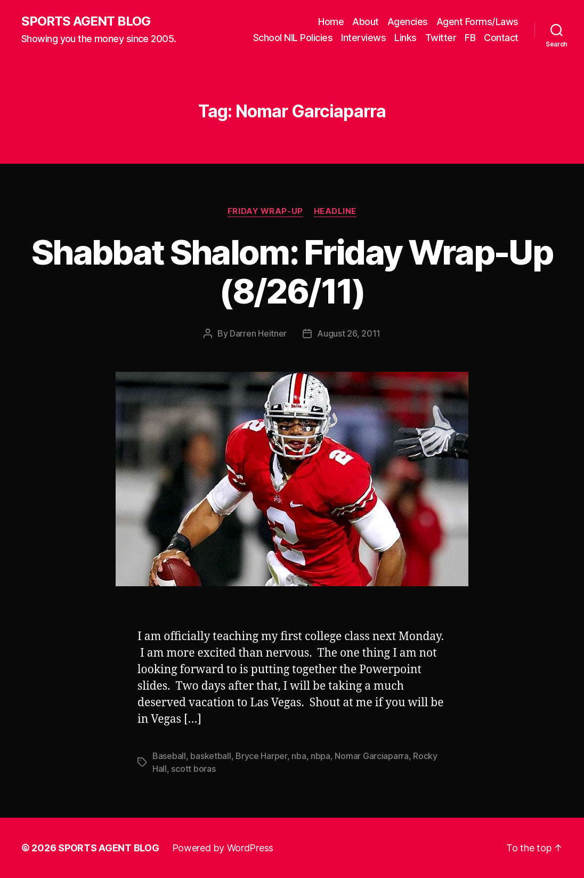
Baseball (169, 756)
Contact (501, 37)
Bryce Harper (261, 756)
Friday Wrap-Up (265, 211)
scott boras (193, 768)
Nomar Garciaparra (371, 756)
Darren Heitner (258, 333)
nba (298, 756)
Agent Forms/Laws (477, 21)
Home (331, 21)
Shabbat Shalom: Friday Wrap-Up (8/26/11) (292, 272)
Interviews (363, 37)
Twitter (441, 37)
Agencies (407, 21)
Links (405, 37)
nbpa (320, 756)
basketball (210, 756)
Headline (335, 211)
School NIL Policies (293, 37)
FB (470, 37)
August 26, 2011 (348, 333)
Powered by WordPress (223, 847)
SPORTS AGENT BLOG (85, 21)
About (365, 21)
